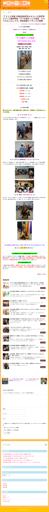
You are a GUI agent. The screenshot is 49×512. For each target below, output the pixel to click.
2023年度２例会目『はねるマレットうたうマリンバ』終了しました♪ (27, 292)
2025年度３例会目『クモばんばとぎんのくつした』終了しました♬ (27, 319)
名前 (4, 409)
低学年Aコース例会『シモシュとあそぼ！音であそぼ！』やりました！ (27, 336)
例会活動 (43, 24)
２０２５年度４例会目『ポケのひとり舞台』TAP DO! (15, 458)
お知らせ (39, 24)
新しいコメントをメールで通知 (11, 427)
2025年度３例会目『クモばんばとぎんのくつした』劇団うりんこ (18, 460)
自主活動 (5, 487)
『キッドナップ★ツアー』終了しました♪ (21, 327)
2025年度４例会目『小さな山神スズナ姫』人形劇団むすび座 (17, 454)
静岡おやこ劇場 (41, 274)
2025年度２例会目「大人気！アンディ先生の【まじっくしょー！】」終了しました (21, 462)
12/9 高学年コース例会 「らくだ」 (19, 301)
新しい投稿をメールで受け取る (11, 430)
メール (5, 413)
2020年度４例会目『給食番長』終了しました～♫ (23, 345)
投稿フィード (6, 497)
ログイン (5, 495)
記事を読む (43, 288)
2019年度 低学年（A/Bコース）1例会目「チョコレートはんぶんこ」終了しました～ (27, 354)
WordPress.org (6, 501)
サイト (4, 418)
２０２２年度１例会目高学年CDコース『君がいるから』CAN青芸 (27, 283)
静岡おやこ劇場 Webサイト (26, 509)
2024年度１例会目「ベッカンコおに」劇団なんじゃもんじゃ (25, 363)
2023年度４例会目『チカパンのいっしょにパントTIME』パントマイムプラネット (28, 310)
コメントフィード (7, 499)
